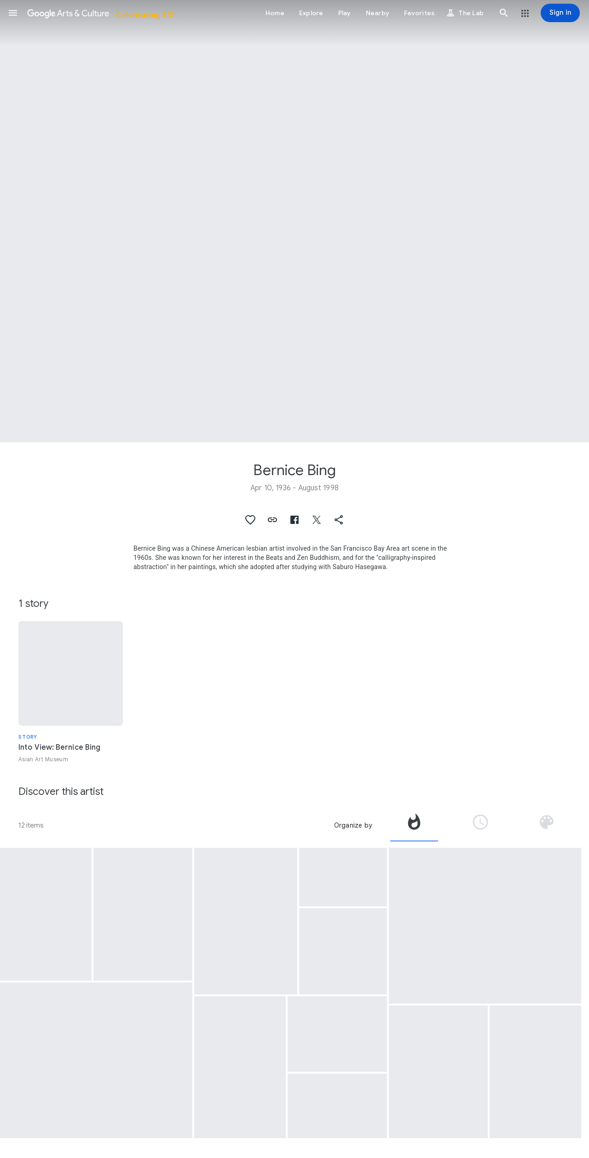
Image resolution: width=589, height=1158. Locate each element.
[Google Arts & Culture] (100, 13)
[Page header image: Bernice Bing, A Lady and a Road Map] (294, 221)
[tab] (414, 825)
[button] (13, 13)
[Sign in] (560, 13)
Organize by (353, 825)
